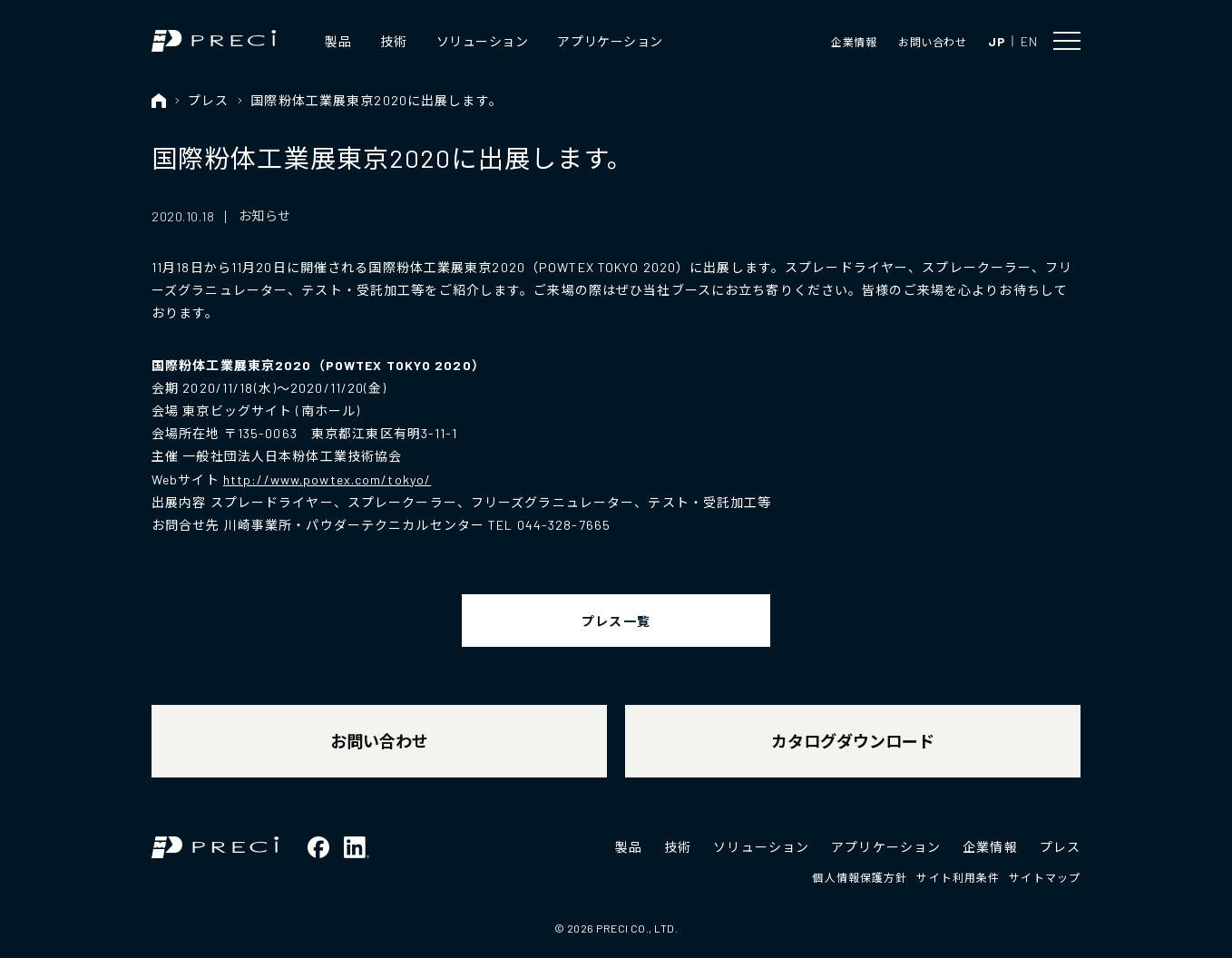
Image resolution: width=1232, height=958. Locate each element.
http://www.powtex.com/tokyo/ (327, 479)
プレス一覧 (616, 621)
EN (1029, 41)
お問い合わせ (932, 41)
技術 (393, 41)
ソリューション (482, 41)
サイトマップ (1044, 877)
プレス (208, 100)
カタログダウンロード (852, 741)
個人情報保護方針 (859, 877)
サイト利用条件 (958, 877)
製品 (338, 41)
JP (996, 41)
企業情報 (853, 41)
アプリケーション (609, 41)
